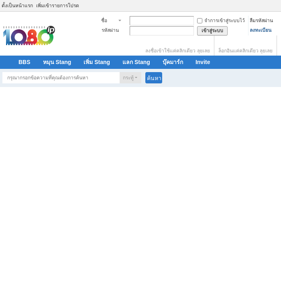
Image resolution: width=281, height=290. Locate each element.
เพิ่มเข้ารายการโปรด (57, 5)
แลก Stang (136, 62)
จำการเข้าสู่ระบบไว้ (221, 20)
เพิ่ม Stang (96, 62)
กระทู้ (128, 78)
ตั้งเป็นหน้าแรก (17, 5)
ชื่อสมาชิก (108, 21)
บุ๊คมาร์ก (173, 62)
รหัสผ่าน (110, 30)
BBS (24, 62)
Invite (202, 62)
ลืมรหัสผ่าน (261, 20)
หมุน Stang (57, 62)
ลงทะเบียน (260, 30)
